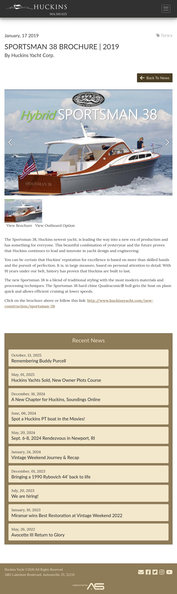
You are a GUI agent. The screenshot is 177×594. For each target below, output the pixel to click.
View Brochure (18, 225)
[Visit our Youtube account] (169, 572)
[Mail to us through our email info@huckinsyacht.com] (141, 572)
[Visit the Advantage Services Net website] (88, 586)
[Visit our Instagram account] (161, 572)
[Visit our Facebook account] (148, 572)
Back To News (154, 77)
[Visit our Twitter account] (155, 572)
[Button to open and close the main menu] (166, 9)
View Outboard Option (54, 225)
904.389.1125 (58, 14)
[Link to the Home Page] (36, 7)
